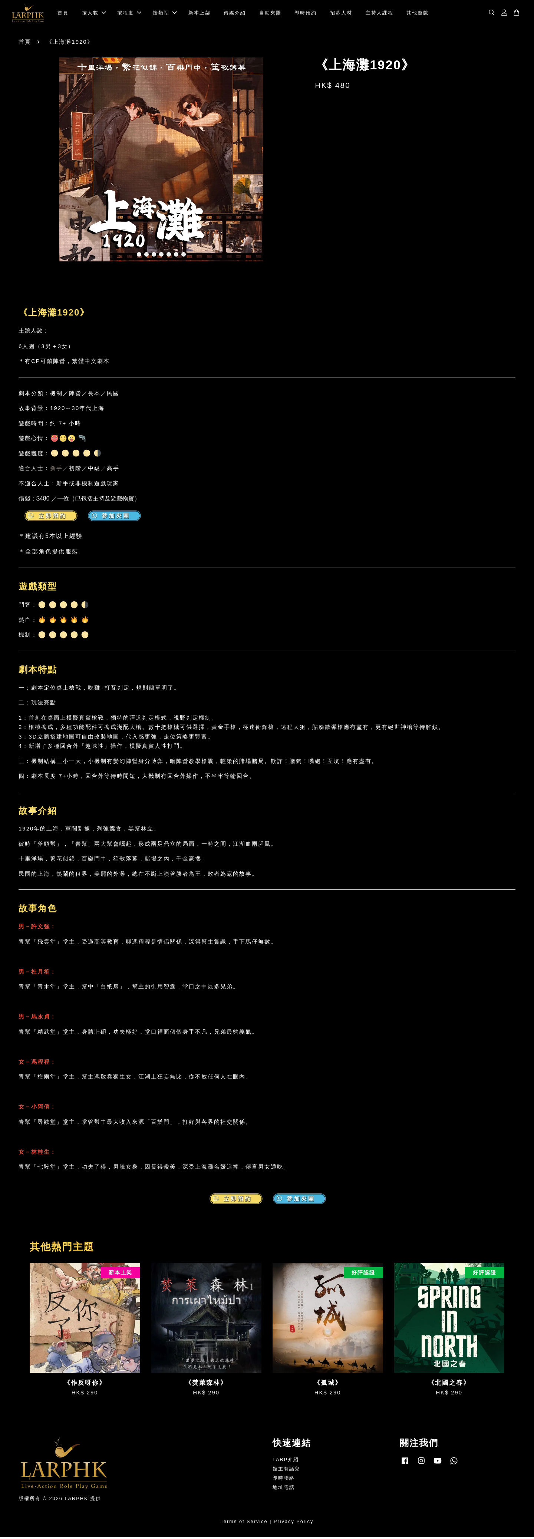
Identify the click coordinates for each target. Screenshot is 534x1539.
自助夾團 (270, 14)
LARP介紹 (286, 1461)
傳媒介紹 (235, 14)
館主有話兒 (286, 1471)
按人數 (94, 14)
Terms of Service (244, 1523)
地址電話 (284, 1489)
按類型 (165, 14)
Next (293, 163)
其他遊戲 (417, 14)
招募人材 (341, 14)
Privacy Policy (293, 1523)
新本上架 (199, 14)
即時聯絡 (284, 1480)
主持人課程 (379, 14)
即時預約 (305, 14)
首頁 (63, 14)
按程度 (129, 14)
